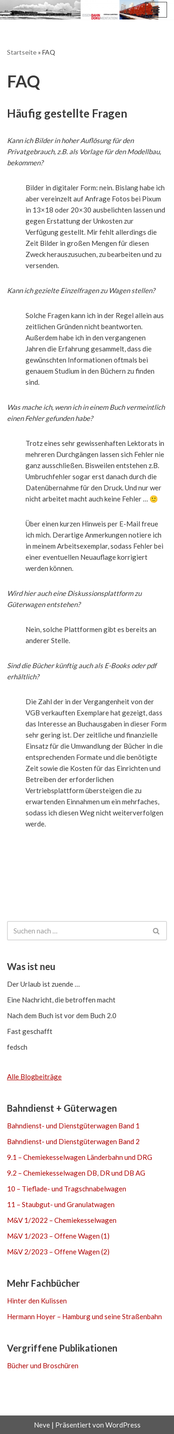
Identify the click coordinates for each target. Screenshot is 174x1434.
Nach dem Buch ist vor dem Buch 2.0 (61, 1015)
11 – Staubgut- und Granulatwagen (61, 1204)
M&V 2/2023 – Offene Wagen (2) (58, 1251)
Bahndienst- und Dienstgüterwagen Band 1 (73, 1125)
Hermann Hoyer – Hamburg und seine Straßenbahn (84, 1316)
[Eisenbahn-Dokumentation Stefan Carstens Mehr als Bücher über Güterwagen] (37, 9)
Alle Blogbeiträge (34, 1076)
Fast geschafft (29, 1031)
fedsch (17, 1047)
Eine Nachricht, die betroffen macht (61, 1000)
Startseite (22, 52)
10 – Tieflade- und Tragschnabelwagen (66, 1188)
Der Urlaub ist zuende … (43, 984)
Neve (42, 1425)
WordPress (123, 1425)
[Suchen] (76, 930)
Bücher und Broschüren (42, 1365)
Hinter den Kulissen (37, 1300)
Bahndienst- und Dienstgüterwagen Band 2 (73, 1141)
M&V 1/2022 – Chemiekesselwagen (61, 1220)
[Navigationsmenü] (156, 10)
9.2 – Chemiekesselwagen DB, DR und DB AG (76, 1173)
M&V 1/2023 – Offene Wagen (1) (58, 1236)
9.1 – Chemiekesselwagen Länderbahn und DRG (79, 1157)
